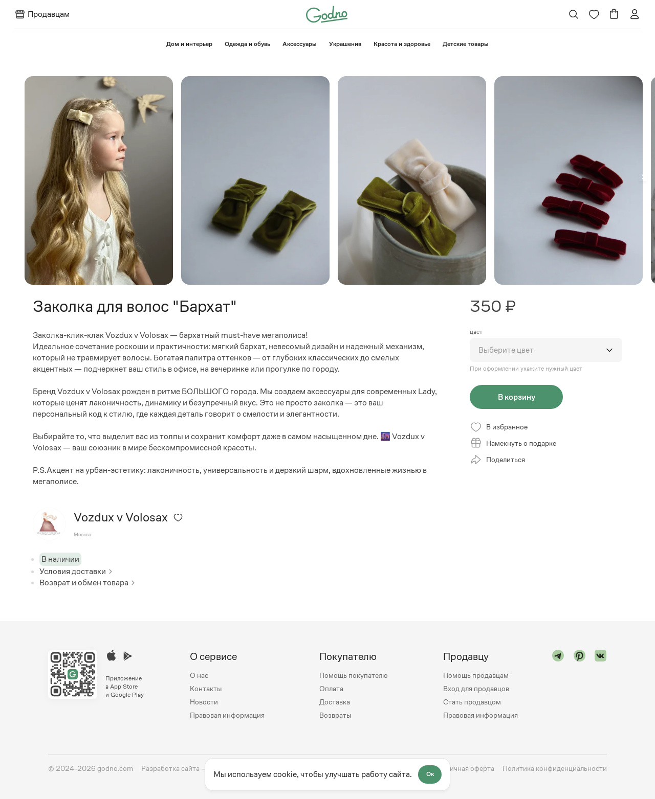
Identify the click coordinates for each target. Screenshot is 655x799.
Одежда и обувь (247, 44)
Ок (430, 774)
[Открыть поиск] (573, 14)
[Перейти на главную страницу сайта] (326, 13)
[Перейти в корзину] (614, 14)
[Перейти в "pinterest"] (580, 686)
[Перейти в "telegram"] (558, 686)
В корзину (512, 397)
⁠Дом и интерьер (189, 44)
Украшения (345, 44)
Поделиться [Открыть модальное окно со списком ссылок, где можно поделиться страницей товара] (497, 460)
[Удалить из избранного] (178, 517)
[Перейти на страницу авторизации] (634, 14)
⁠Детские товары (466, 44)
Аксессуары (299, 44)
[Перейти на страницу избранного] (593, 14)
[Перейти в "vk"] (601, 686)
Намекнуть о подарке (513, 444)
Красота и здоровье (402, 44)
